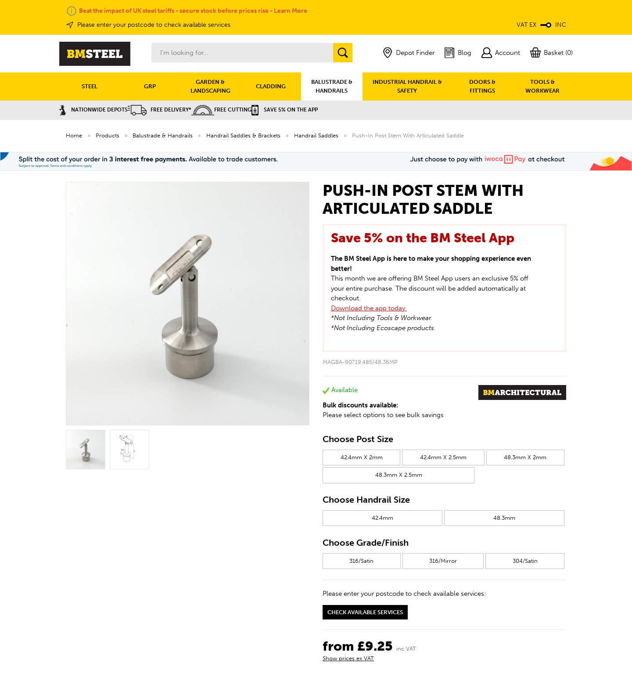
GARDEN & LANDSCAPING (210, 86)
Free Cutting (221, 110)
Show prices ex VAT (348, 658)
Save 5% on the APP (284, 110)
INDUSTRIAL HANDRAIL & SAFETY (407, 86)
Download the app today (369, 308)
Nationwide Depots (93, 110)
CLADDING (271, 86)
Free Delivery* (159, 110)
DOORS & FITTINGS (482, 86)
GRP (150, 86)
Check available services (365, 612)
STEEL (89, 86)
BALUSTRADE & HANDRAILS (331, 86)
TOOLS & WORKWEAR (542, 86)
